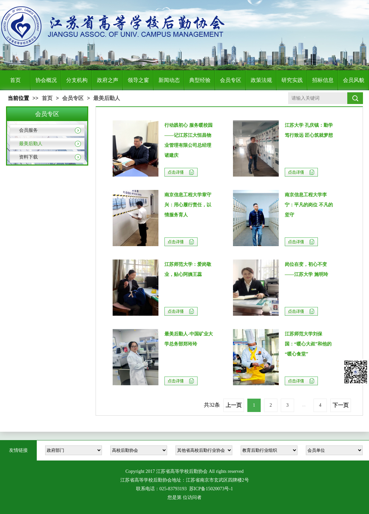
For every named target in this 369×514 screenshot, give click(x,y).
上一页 (234, 405)
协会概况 (46, 80)
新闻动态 (169, 80)
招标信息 (323, 80)
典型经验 (200, 80)
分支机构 (77, 80)
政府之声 (107, 80)
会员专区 (230, 80)
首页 (15, 80)
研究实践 (292, 80)
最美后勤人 (106, 98)
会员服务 (28, 130)
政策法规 (261, 80)
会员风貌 (353, 80)
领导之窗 (138, 80)
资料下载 (28, 157)
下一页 (341, 405)
